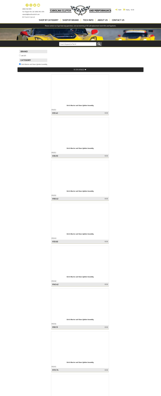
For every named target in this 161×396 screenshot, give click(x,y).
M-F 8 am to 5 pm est (28, 17)
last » (106, 334)
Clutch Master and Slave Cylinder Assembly (66, 87)
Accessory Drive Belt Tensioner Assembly (34, 358)
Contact (64, 359)
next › (98, 334)
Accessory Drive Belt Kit (28, 364)
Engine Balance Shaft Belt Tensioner (32, 355)
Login (119, 9)
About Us (103, 20)
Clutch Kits (23, 361)
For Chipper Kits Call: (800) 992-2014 (33, 11)
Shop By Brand (70, 20)
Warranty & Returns (68, 364)
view (77, 96)
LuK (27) (23, 59)
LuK (62, 367)
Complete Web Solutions (86, 390)
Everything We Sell (26, 374)
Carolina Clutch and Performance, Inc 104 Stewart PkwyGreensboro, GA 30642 (120, 359)
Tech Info (88, 20)
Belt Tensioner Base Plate (28, 370)
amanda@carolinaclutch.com (31, 14)
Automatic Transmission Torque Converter (34, 367)
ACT (62, 370)
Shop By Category (48, 20)
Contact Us (118, 20)
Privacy (63, 362)
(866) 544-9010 (26, 9)
